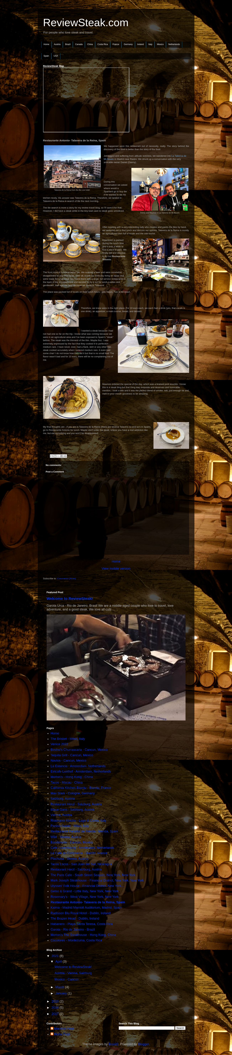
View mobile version (116, 568)
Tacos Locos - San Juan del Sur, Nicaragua (81, 864)
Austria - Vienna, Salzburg (73, 973)
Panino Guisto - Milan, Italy (70, 826)
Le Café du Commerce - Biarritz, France (79, 853)
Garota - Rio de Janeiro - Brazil (73, 929)
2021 (55, 956)
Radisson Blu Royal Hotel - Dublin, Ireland (80, 913)
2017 (55, 1014)
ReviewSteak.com (86, 22)
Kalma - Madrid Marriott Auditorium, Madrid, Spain (86, 907)
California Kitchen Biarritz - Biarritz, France (81, 788)
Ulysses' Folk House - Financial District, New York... (87, 886)
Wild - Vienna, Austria (66, 837)
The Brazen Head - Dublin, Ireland (75, 918)
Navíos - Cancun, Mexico (68, 760)
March (60, 987)
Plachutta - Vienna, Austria (69, 858)
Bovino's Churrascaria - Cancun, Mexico (79, 749)
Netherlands (174, 44)
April (59, 961)
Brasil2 (113, 1044)
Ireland (140, 44)
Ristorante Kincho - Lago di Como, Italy (78, 820)
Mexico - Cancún (66, 979)
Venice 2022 (59, 744)
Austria (57, 44)
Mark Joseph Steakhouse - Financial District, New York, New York (97, 880)
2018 (55, 1007)
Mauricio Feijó (64, 1028)
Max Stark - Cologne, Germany (73, 793)
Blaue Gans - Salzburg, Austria (72, 809)
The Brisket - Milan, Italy (68, 739)
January (61, 993)
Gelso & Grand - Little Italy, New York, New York (85, 891)
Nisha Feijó (62, 1034)
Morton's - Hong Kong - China (72, 777)
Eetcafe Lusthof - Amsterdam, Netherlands (81, 771)
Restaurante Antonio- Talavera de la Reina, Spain (88, 902)
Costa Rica (102, 44)
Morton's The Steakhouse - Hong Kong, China (83, 935)
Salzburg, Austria (63, 798)
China (90, 44)
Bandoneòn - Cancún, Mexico (72, 842)
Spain (46, 56)
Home (46, 44)
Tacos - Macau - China (67, 782)
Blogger (143, 1044)
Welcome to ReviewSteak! (70, 598)
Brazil (68, 44)
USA (56, 56)
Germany (128, 44)
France (116, 44)
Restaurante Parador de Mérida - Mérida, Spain (84, 831)
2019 (55, 1001)
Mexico (160, 44)
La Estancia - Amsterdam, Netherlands (78, 766)
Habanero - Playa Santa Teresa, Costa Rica (82, 924)
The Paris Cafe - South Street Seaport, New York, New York (93, 875)
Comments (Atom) (66, 578)
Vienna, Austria (61, 815)
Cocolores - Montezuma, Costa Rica (76, 940)
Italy (150, 44)
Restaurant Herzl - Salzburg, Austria (76, 804)
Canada (79, 44)
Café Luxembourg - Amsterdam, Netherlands (82, 848)
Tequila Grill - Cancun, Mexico (72, 755)
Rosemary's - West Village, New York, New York (85, 897)
